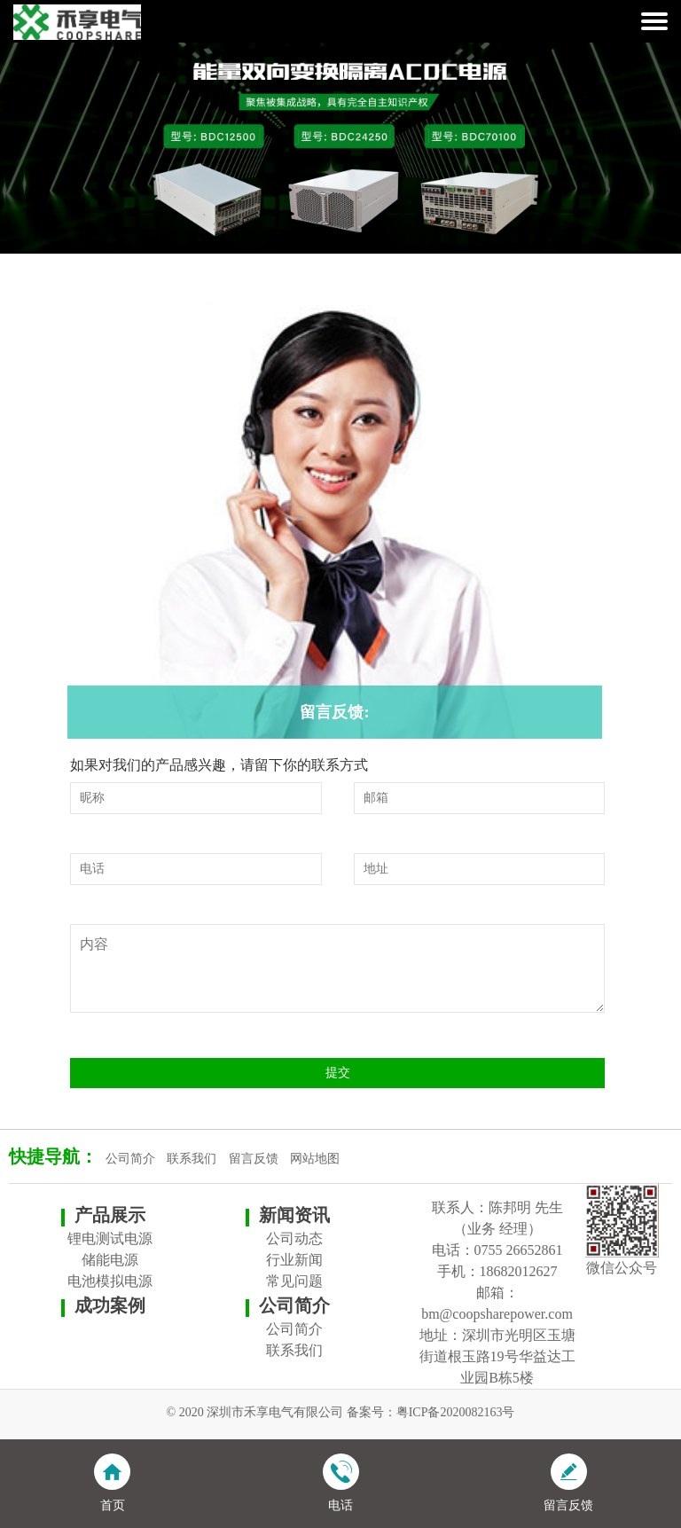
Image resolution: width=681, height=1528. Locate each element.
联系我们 (191, 1158)
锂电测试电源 (110, 1238)
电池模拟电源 (110, 1281)
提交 (337, 1072)
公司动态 (294, 1238)
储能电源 (110, 1259)
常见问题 (294, 1281)
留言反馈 (253, 1158)
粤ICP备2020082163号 (455, 1412)
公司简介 (130, 1158)
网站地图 (315, 1158)
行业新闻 (294, 1259)
